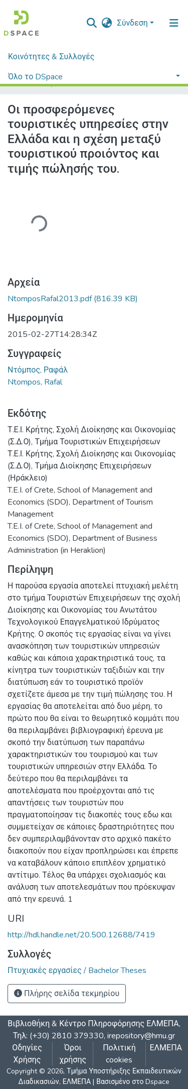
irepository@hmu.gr (141, 1035)
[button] (107, 23)
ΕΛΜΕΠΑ (166, 1047)
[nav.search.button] (92, 23)
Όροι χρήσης (72, 1053)
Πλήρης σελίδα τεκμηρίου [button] (66, 993)
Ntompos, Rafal (35, 382)
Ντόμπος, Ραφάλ (38, 370)
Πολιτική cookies (119, 1053)
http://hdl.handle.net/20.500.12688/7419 (81, 934)
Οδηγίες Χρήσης (27, 1053)
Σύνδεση (132, 23)
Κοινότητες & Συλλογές (51, 56)
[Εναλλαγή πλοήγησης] (174, 23)
